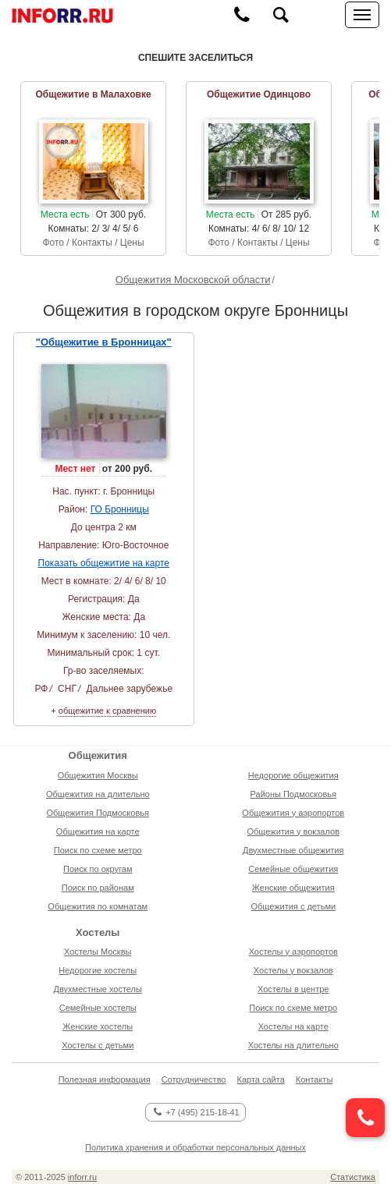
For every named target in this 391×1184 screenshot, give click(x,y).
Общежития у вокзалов (293, 831)
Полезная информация (105, 1079)
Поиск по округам (98, 869)
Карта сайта (260, 1079)
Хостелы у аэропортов (293, 951)
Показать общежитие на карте (103, 563)
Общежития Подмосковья (98, 812)
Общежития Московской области (193, 279)
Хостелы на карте (293, 1026)
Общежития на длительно (98, 794)
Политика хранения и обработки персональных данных (195, 1147)
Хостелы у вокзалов (293, 970)
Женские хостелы (97, 1026)
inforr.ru (82, 1177)
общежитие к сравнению (107, 710)
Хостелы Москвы (97, 951)
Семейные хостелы (98, 1007)
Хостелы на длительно (293, 1045)
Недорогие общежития (293, 775)
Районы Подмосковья (293, 794)
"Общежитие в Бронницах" (104, 342)
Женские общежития (293, 887)
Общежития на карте (98, 831)
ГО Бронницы (120, 509)
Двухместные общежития (293, 850)
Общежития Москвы (98, 775)
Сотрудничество (194, 1079)
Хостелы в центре (293, 989)
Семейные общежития (293, 869)
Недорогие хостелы (98, 970)
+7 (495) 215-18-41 (196, 1112)
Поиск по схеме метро (98, 850)
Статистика (352, 1177)
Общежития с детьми (293, 906)
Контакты (314, 1079)
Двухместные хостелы (98, 989)
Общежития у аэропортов (293, 812)
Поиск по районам (98, 887)
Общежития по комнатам (98, 906)
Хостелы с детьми (97, 1045)
